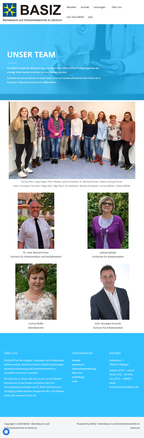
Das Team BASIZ (75, 17)
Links (75, 381)
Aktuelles (71, 7)
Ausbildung (78, 377)
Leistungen (99, 7)
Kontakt (85, 7)
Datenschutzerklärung (84, 368)
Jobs (90, 17)
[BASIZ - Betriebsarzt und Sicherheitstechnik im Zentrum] (32, 11)
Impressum (78, 364)
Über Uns (117, 7)
